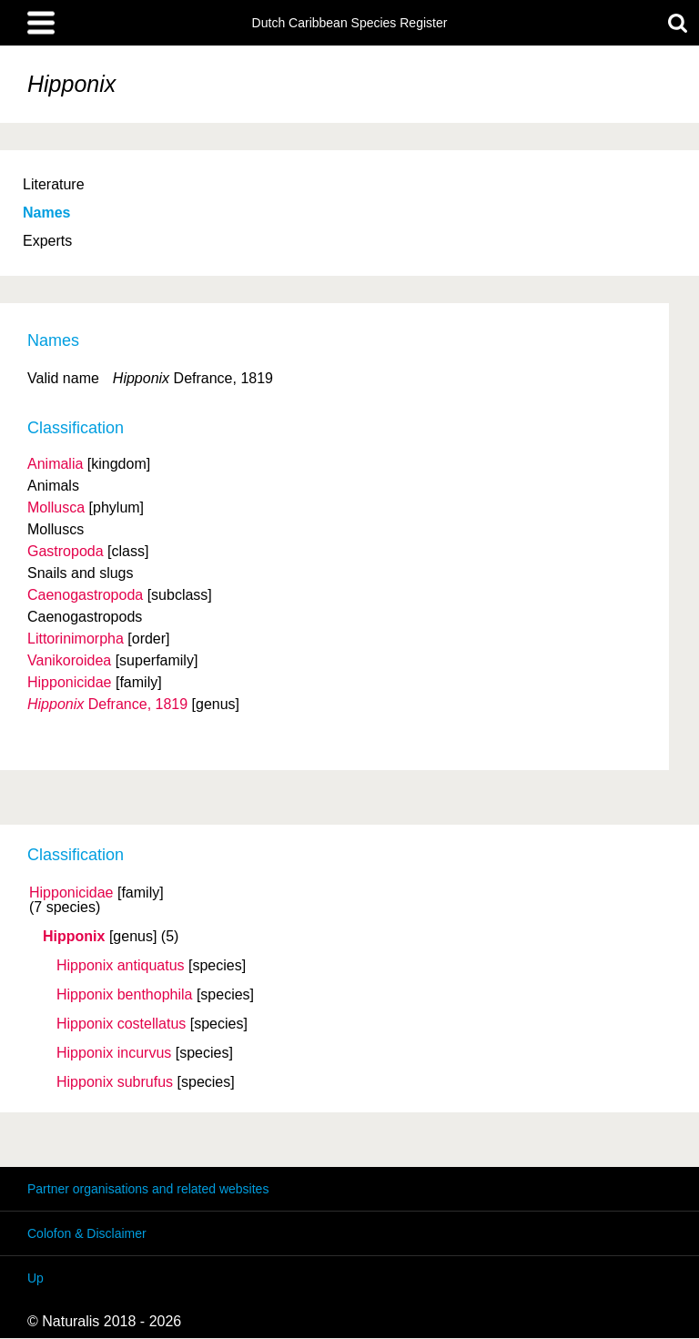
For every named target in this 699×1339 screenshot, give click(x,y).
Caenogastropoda (85, 595)
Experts (47, 241)
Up (35, 1278)
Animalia (55, 464)
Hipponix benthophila (124, 995)
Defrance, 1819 (107, 704)
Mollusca (56, 507)
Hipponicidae (71, 893)
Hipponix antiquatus (120, 966)
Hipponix (74, 936)
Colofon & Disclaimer (87, 1233)
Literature (54, 184)
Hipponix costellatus (121, 1024)
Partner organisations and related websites (147, 1189)
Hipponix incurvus (113, 1053)
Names (46, 212)
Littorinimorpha (75, 638)
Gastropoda (65, 551)
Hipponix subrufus (114, 1082)
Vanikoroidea (69, 660)
